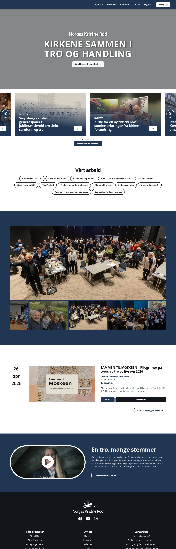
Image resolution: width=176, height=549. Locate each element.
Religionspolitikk (141, 185)
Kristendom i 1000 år (29, 178)
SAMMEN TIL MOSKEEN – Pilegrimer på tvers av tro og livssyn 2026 (131, 370)
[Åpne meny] (163, 4)
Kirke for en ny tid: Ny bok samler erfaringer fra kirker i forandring (117, 126)
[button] (6, 113)
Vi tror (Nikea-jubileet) (83, 178)
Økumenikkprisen (117, 185)
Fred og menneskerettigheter (86, 185)
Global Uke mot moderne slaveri (117, 178)
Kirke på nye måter (56, 178)
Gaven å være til (148, 178)
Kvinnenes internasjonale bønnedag (83, 192)
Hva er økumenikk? (35, 185)
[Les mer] (78, 128)
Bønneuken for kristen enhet (123, 192)
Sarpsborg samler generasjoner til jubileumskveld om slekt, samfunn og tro (39, 124)
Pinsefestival (59, 185)
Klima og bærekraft (49, 192)
